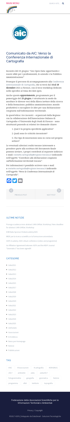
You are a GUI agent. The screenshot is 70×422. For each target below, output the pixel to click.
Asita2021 (12, 305)
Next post (51, 195)
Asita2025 (12, 323)
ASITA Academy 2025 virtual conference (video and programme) (31, 241)
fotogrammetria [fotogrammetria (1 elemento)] (14, 378)
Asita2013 (12, 274)
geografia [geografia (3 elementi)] (30, 378)
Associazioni (13, 332)
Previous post (21, 195)
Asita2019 (12, 296)
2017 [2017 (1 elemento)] (10, 373)
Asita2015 (12, 283)
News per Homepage (16, 341)
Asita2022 (12, 310)
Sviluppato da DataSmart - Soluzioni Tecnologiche (41, 416)
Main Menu (12, 3)
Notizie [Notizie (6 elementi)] (56, 378)
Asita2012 (12, 269)
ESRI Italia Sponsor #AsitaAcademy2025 (22, 232)
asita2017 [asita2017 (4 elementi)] (44, 373)
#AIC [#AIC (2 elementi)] (10, 367)
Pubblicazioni (13, 350)
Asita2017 (12, 287)
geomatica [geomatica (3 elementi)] (43, 378)
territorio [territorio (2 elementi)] (35, 383)
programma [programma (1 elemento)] (13, 383)
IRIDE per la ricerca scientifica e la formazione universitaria (29, 236)
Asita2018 (12, 292)
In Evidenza (12, 337)
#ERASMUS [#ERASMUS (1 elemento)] (53, 367)
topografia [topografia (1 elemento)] (48, 383)
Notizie (11, 346)
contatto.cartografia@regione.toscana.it (33, 154)
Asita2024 (12, 319)
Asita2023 (12, 314)
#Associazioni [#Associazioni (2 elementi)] (22, 367)
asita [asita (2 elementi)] (33, 373)
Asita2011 (12, 265)
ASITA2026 (12, 328)
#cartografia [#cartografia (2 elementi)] (39, 367)
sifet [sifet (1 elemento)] (25, 383)
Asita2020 (12, 301)
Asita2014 (12, 278)
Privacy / (31, 410)
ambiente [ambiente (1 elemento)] (21, 373)
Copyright (39, 410)
